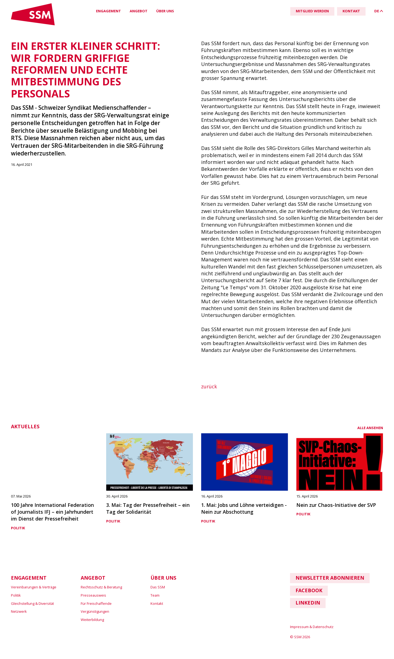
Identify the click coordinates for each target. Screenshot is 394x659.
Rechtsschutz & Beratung (101, 587)
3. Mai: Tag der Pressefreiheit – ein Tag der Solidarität (148, 508)
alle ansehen (370, 427)
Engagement (108, 10)
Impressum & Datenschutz (312, 626)
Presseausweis (93, 595)
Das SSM (157, 587)
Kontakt (156, 603)
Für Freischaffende (96, 603)
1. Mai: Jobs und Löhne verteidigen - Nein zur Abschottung (244, 508)
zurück (209, 386)
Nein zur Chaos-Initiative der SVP (336, 505)
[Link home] (33, 24)
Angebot (138, 10)
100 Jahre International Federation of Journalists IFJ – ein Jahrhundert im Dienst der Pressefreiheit (52, 512)
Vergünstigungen (95, 611)
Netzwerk (19, 611)
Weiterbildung (92, 619)
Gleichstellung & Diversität (32, 603)
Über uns (165, 10)
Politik (18, 527)
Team (155, 595)
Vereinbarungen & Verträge (33, 587)
